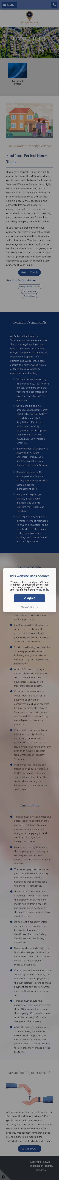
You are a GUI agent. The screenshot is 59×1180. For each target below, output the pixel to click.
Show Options (29, 607)
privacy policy (41, 589)
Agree (30, 598)
